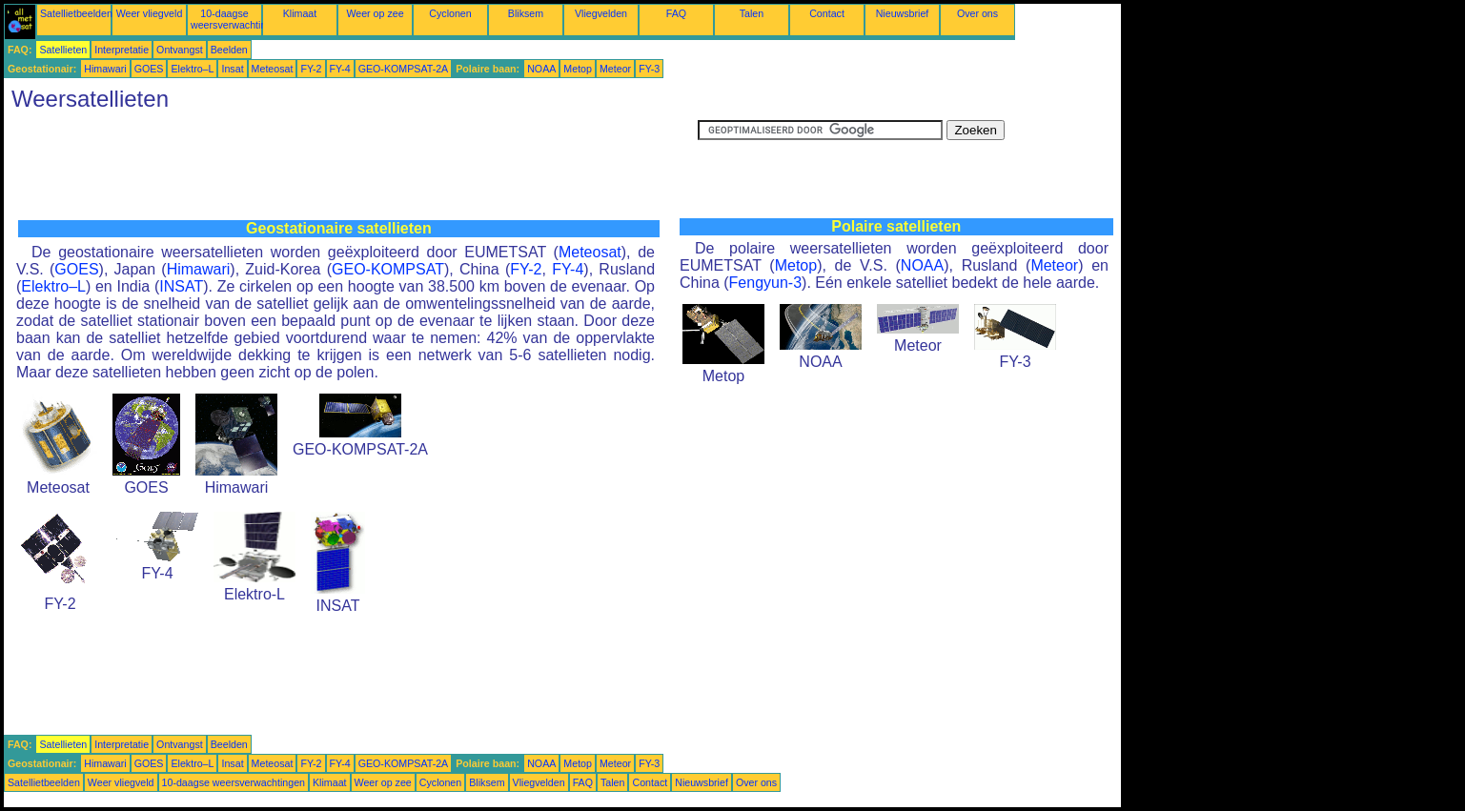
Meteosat (273, 68)
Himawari (105, 68)
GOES (149, 68)
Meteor (615, 68)
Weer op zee (374, 13)
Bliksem (525, 13)
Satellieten (63, 49)
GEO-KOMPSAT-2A (403, 68)
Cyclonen (450, 13)
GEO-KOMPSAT (388, 269)
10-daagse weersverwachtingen (237, 19)
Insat (232, 68)
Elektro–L (192, 68)
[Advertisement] (351, 163)
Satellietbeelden (76, 13)
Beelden (229, 49)
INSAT (181, 286)
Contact (826, 13)
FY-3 (649, 68)
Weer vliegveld (149, 13)
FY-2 (310, 68)
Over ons (977, 13)
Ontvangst (179, 49)
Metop (577, 68)
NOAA (541, 68)
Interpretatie (121, 49)
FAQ (676, 13)
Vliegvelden (601, 13)
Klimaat (300, 13)
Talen (751, 13)
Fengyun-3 (766, 282)
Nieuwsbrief (902, 13)
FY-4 (340, 68)
